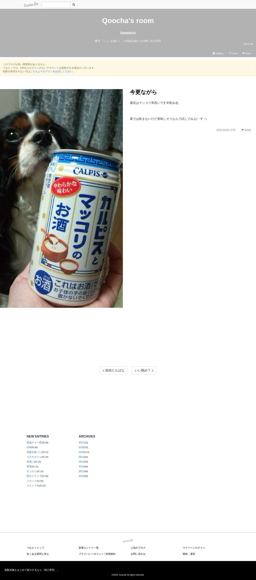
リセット (32, 480)
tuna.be (127, 540)
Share (246, 53)
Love (233, 53)
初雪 (29, 466)
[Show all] (248, 44)
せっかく (32, 471)
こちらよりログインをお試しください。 (52, 71)
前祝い (30, 461)
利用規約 (111, 553)
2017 (81, 442)
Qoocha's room (128, 20)
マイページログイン (194, 547)
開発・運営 (189, 553)
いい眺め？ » (144, 370)
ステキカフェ (34, 456)
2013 (81, 461)
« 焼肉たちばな (113, 370)
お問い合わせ (138, 553)
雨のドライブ (34, 476)
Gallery (218, 53)
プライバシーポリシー (91, 553)
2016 (81, 447)
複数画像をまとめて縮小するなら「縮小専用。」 (31, 569)
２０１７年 (33, 485)
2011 (81, 471)
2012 (81, 466)
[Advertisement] (128, 344)
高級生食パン (34, 452)
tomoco (128, 32)
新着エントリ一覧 (89, 547)
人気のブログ (138, 547)
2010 (81, 476)
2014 (81, 456)
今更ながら (143, 92)
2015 (81, 452)
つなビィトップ (35, 547)
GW (29, 447)
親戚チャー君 (34, 442)
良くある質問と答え (38, 553)
